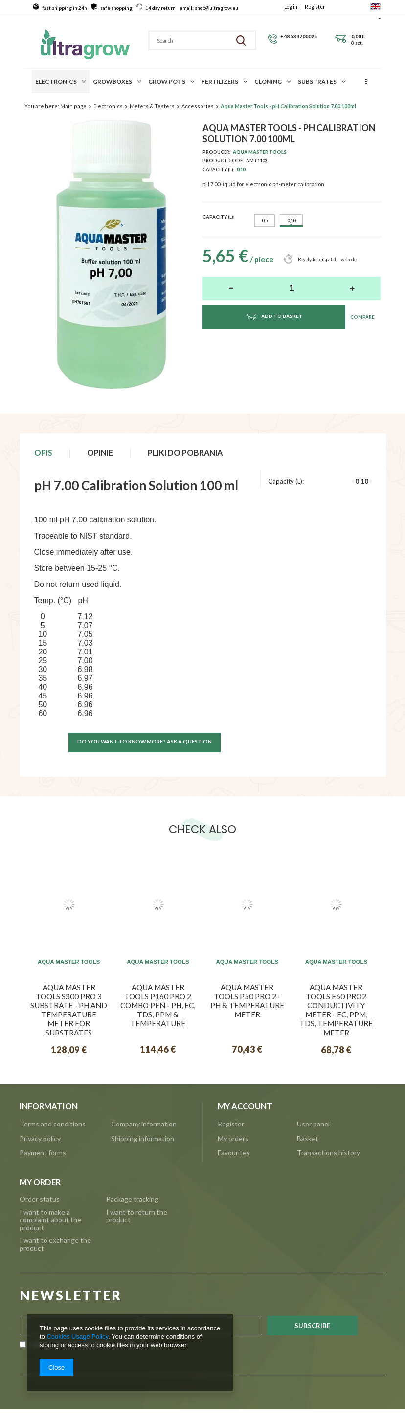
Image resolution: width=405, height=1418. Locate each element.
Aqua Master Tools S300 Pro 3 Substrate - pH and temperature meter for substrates (68, 1009)
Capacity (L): (218, 217)
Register (315, 7)
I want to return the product (136, 1216)
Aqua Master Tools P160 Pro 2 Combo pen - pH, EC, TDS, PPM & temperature (157, 1005)
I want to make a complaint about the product (50, 1220)
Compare (362, 317)
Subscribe (312, 1325)
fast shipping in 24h (64, 8)
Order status (40, 1199)
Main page (73, 106)
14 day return (160, 8)
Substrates (317, 81)
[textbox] (188, 40)
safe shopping (116, 8)
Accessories (197, 106)
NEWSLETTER (71, 1295)
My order (40, 1182)
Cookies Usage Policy (77, 1336)
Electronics (56, 81)
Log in (291, 7)
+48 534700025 (298, 36)
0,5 (265, 220)
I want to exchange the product (55, 1244)
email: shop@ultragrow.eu (209, 8)
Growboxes (112, 81)
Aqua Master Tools (260, 152)
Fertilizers (220, 81)
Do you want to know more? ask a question (144, 741)
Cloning (268, 81)
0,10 (241, 169)
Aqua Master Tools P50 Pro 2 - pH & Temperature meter (247, 1000)
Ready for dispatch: (318, 259)
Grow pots (166, 81)
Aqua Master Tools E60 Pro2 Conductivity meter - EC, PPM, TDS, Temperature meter (336, 1009)
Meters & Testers (152, 106)
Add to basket (274, 316)
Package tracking (132, 1199)
